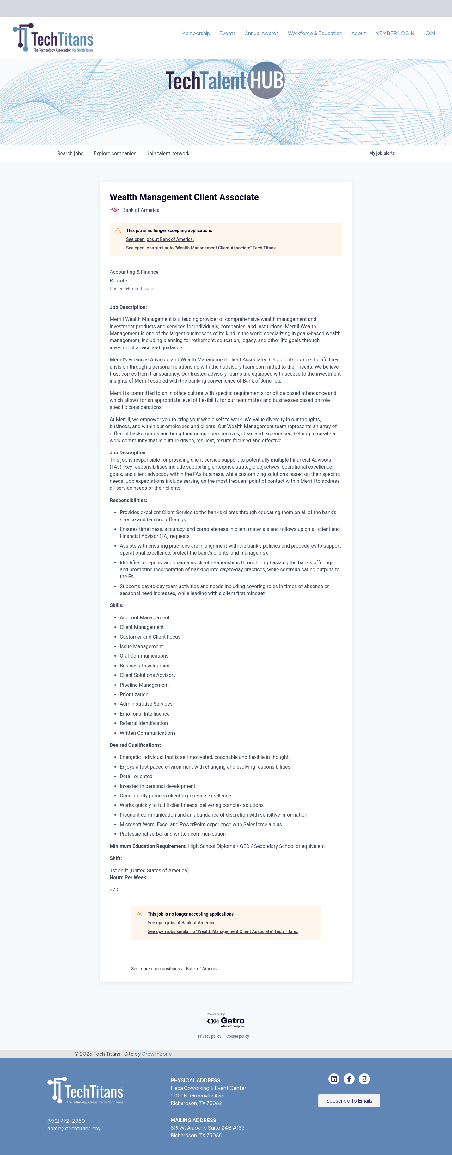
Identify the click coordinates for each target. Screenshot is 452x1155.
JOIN (429, 33)
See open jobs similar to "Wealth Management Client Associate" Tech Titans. (201, 247)
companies (115, 154)
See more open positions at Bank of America (174, 968)
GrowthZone (157, 1053)
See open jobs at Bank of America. (160, 239)
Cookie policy (237, 1036)
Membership (195, 33)
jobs (70, 154)
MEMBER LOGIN (394, 33)
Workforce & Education (315, 33)
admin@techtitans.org (73, 1128)
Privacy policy (209, 1036)
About (358, 33)
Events (227, 33)
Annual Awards (262, 33)
